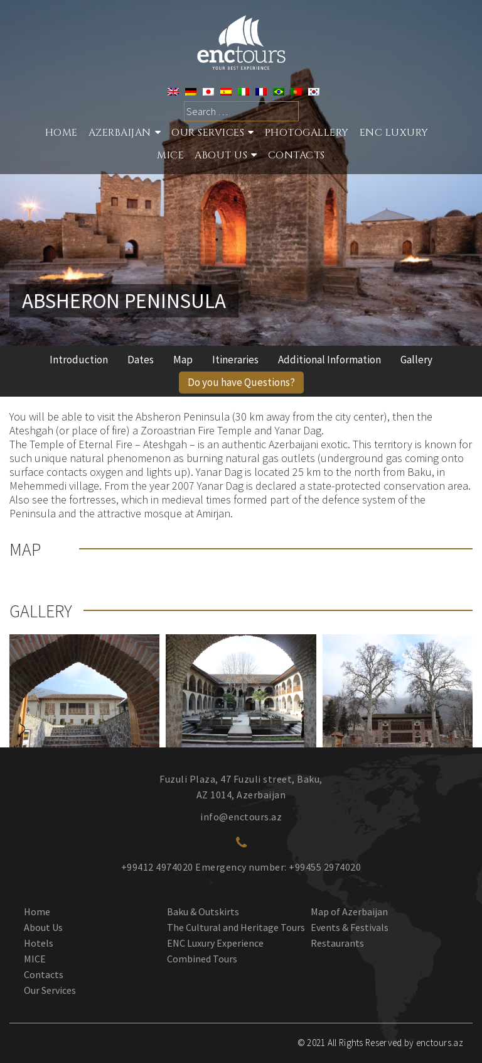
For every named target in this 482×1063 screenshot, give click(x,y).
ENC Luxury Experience (215, 943)
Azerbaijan (119, 134)
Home (61, 134)
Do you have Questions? (241, 382)
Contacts (296, 156)
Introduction (79, 359)
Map (183, 359)
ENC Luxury (394, 134)
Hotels (38, 943)
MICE (170, 156)
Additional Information (329, 359)
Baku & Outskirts (203, 911)
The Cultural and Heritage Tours (236, 927)
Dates (140, 359)
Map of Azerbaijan (349, 911)
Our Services (50, 990)
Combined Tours (202, 958)
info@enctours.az (241, 816)
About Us (221, 156)
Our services (207, 134)
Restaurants (337, 943)
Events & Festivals (349, 927)
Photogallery (307, 134)
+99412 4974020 (157, 867)
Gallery (416, 359)
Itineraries (235, 359)
